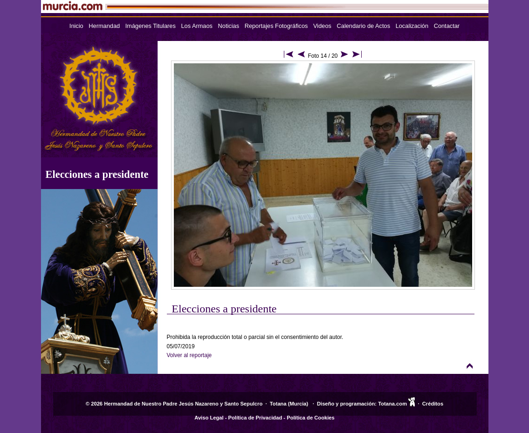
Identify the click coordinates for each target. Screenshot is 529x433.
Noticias (229, 25)
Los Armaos (197, 25)
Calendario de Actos (364, 25)
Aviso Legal (208, 417)
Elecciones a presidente (97, 174)
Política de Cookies (311, 417)
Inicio (76, 25)
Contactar (447, 25)
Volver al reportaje (189, 355)
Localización (412, 25)
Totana (278, 403)
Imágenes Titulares (150, 25)
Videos (322, 25)
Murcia (298, 403)
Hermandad (104, 25)
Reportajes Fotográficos (276, 25)
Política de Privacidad (255, 417)
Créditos (432, 403)
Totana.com (392, 403)
